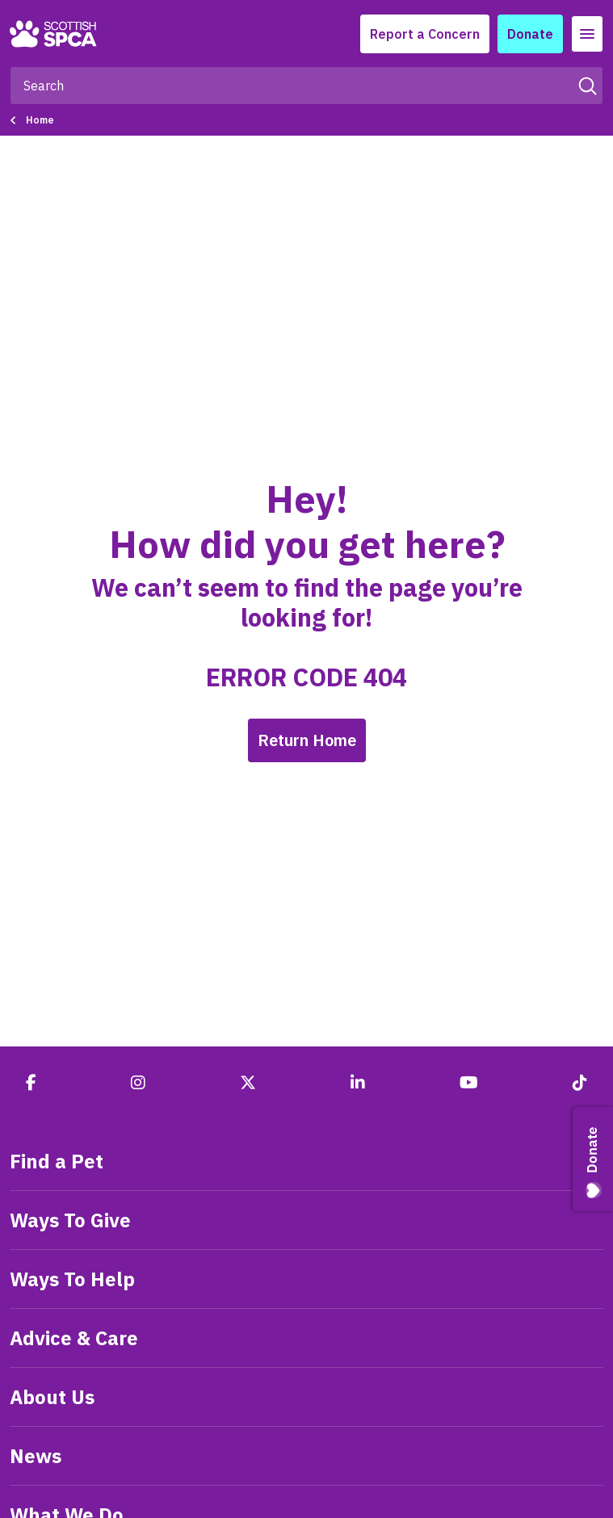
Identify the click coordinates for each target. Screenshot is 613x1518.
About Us (52, 1397)
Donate (530, 34)
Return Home (307, 740)
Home (40, 120)
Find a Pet (56, 1161)
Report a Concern (425, 34)
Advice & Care (74, 1338)
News (35, 1456)
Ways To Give (70, 1220)
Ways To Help (72, 1279)
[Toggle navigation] (587, 33)
